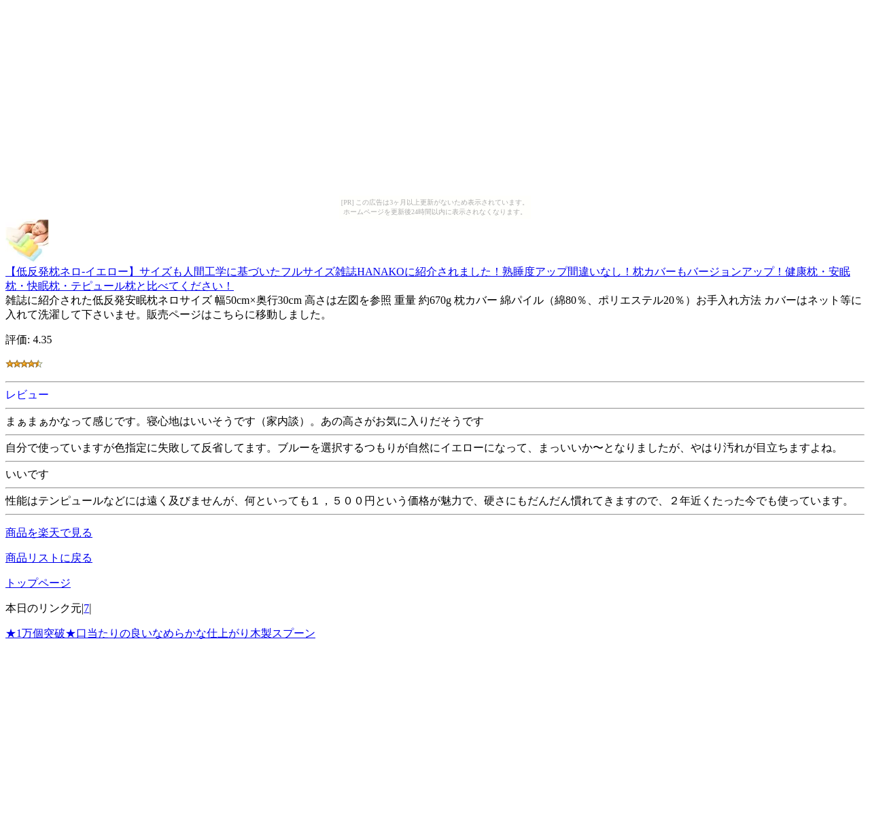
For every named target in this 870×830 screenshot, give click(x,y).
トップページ (38, 583)
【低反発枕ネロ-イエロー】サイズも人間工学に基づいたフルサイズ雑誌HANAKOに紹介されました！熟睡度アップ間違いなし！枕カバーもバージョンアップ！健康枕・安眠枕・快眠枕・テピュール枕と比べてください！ (427, 272)
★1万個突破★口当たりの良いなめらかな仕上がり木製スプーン (160, 633)
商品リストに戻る (48, 558)
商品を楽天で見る (48, 532)
